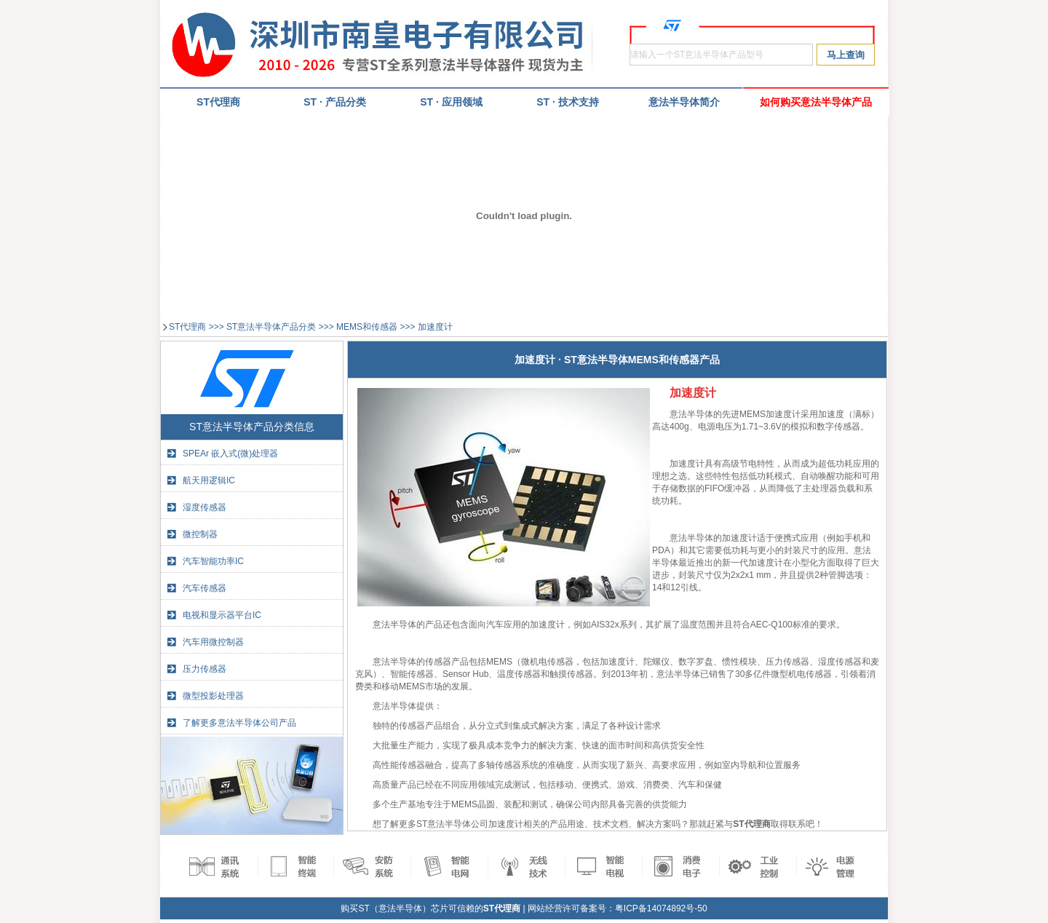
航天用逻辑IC (209, 480)
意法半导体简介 (684, 102)
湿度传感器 (204, 507)
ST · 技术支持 (567, 102)
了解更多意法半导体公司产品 (239, 723)
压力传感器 (204, 669)
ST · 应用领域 (451, 102)
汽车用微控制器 (213, 642)
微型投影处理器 (213, 696)
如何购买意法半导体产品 (816, 102)
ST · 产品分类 (334, 102)
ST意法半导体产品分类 (271, 327)
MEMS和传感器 (366, 327)
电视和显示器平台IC (222, 615)
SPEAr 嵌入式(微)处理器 (230, 453)
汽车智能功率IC (213, 561)
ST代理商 (187, 327)
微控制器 (200, 534)
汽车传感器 (204, 588)
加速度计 (435, 327)
